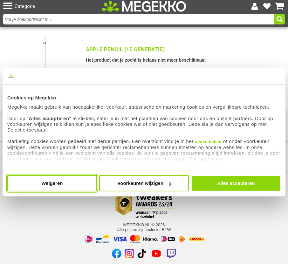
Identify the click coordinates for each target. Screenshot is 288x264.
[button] (49, 6)
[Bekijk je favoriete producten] (267, 6)
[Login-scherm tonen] (254, 6)
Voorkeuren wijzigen (144, 183)
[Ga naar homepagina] (144, 6)
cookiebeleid (208, 141)
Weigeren (52, 183)
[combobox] (139, 19)
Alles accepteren (236, 183)
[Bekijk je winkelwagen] (279, 6)
